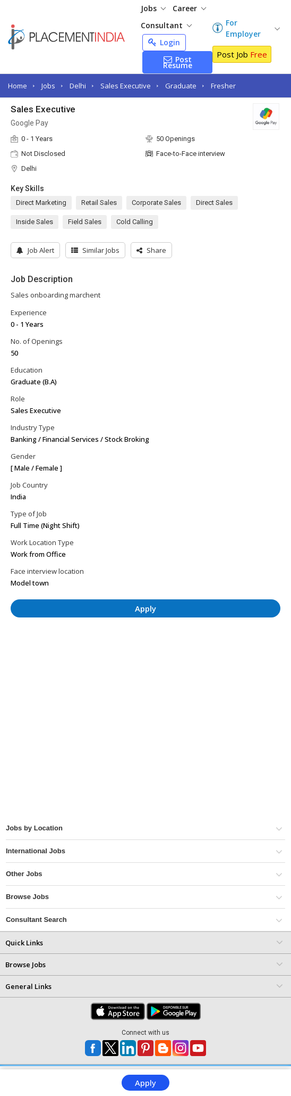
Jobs (153, 8)
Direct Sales (214, 203)
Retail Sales (99, 203)
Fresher (223, 85)
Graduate (180, 85)
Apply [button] (145, 608)
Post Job (242, 54)
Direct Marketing (41, 203)
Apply (145, 1082)
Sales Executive (125, 85)
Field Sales (84, 222)
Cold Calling (134, 222)
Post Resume (177, 62)
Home (17, 85)
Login (164, 42)
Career (189, 8)
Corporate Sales (156, 203)
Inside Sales (34, 222)
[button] (151, 250)
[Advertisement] (145, 657)
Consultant (166, 25)
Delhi (78, 85)
